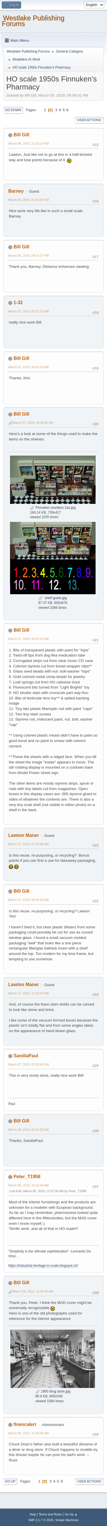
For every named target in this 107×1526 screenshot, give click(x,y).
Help (33, 1514)
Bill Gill (21, 134)
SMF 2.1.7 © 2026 (40, 1520)
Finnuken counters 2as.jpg (53, 508)
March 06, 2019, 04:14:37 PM (28, 255)
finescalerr (25, 1424)
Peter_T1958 (26, 1176)
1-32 (18, 302)
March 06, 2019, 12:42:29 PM (28, 143)
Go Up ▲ (70, 1514)
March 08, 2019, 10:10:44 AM (28, 1185)
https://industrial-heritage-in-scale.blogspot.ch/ (43, 1266)
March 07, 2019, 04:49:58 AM (33, 422)
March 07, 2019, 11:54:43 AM (28, 993)
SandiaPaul (25, 1055)
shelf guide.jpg (52, 598)
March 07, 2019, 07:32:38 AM (28, 844)
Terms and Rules (50, 1514)
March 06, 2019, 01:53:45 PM (28, 200)
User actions (89, 120)
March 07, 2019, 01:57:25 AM (28, 311)
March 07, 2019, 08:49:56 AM (28, 899)
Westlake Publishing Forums (33, 20)
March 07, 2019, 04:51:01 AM (28, 639)
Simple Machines (67, 1520)
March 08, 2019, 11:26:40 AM (33, 1291)
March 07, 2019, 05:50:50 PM (28, 1064)
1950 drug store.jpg (52, 1391)
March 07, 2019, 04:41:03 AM (28, 367)
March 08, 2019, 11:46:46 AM (28, 1433)
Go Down (13, 110)
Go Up (10, 1481)
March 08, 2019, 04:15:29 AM (28, 1129)
